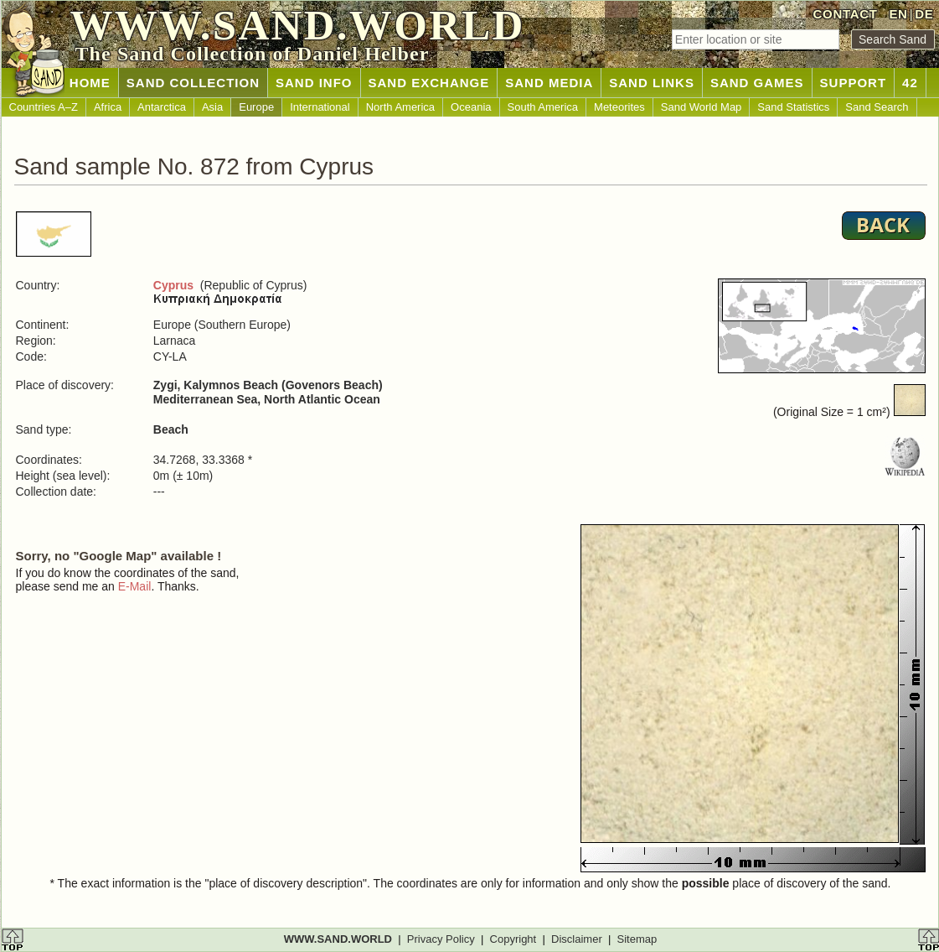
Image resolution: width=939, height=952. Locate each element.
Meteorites (619, 107)
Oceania (471, 107)
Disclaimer (576, 939)
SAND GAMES (757, 82)
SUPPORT (853, 82)
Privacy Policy (441, 939)
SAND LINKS (651, 82)
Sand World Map (701, 107)
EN (898, 14)
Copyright (513, 939)
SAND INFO (314, 82)
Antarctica (161, 107)
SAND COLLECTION (193, 82)
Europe (256, 107)
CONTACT (845, 14)
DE (924, 14)
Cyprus (173, 285)
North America (400, 107)
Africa (107, 107)
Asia (212, 107)
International (320, 107)
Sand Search (876, 107)
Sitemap (637, 939)
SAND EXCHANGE (429, 82)
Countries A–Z (43, 107)
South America (543, 107)
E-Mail (135, 586)
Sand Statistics (793, 107)
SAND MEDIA (549, 82)
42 (910, 82)
